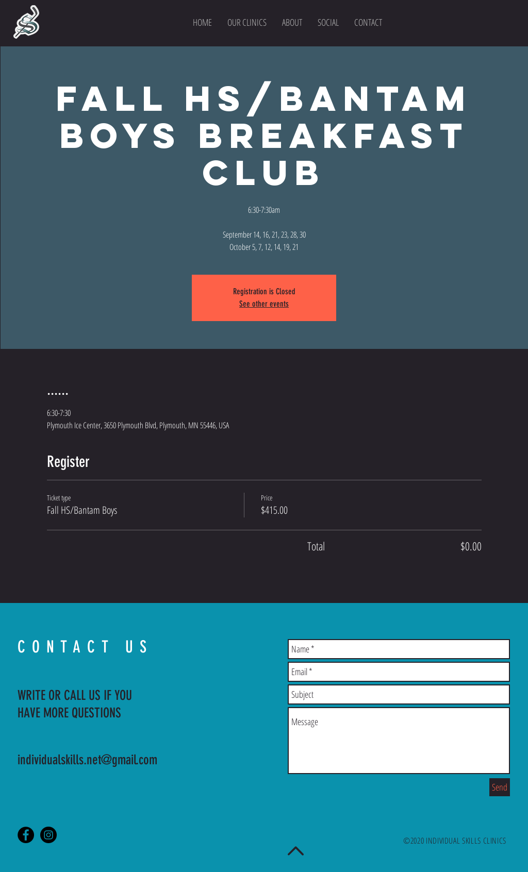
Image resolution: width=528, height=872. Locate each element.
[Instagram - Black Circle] (48, 835)
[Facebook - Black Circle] (26, 835)
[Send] (499, 787)
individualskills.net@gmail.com (87, 760)
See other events (264, 304)
